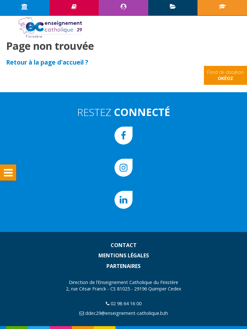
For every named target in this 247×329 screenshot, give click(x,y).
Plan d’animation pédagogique (173, 6)
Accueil (24, 6)
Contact (124, 245)
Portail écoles (222, 6)
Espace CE (123, 6)
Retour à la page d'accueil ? (47, 62)
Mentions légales (123, 255)
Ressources (74, 6)
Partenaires (123, 266)
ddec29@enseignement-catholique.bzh (126, 313)
